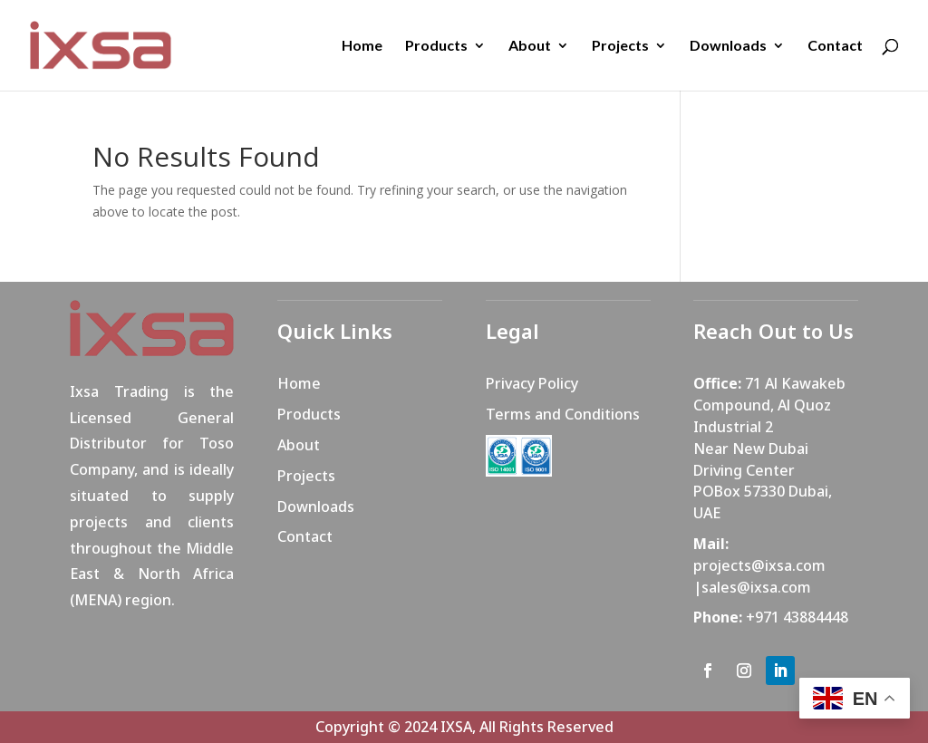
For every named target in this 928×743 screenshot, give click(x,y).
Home (362, 46)
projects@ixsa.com (759, 565)
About (529, 46)
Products (436, 46)
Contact (835, 46)
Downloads (728, 46)
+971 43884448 (797, 617)
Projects (620, 46)
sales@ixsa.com (756, 587)
